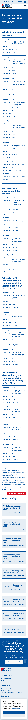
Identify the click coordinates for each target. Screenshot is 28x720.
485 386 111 (5, 680)
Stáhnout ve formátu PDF (16, 493)
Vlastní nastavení (16, 708)
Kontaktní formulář (14, 662)
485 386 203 (6, 1)
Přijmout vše (14, 712)
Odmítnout (14, 715)
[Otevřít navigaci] (24, 6)
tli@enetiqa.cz (6, 678)
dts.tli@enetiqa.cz (18, 1)
